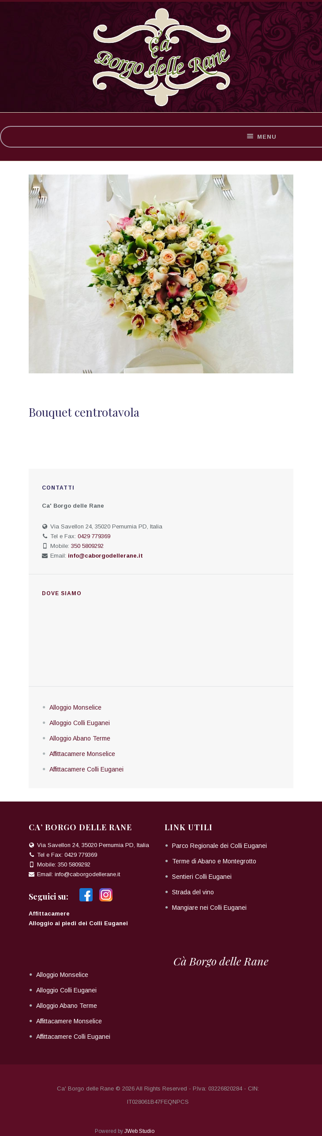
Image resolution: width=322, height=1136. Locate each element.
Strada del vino (193, 892)
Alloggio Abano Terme (79, 738)
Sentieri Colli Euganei (202, 876)
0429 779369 (94, 536)
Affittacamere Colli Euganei (86, 769)
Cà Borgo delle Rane (221, 961)
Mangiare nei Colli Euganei (209, 907)
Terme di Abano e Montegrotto (214, 861)
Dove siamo (62, 593)
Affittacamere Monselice (82, 753)
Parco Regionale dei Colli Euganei (219, 845)
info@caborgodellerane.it (87, 874)
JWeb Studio (139, 1131)
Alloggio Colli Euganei (79, 722)
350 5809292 (87, 546)
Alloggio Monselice (75, 707)
